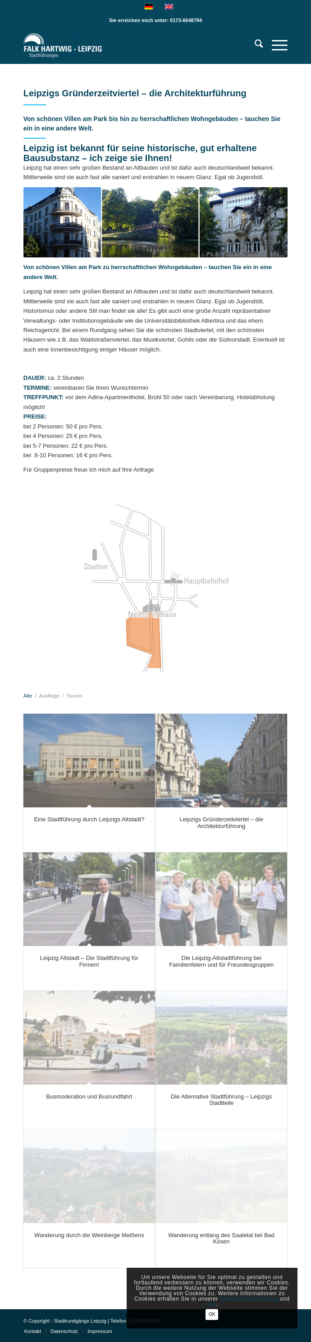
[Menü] (275, 45)
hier (211, 1304)
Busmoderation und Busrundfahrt (89, 1096)
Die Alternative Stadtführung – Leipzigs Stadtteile (221, 1099)
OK (212, 1314)
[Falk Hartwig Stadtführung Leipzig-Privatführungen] (129, 45)
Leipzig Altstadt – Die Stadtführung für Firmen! (89, 961)
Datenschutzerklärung (249, 1299)
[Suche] (254, 45)
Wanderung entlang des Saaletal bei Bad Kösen (221, 1238)
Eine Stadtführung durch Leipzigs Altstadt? (89, 819)
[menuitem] (254, 45)
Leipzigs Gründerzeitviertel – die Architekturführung (221, 822)
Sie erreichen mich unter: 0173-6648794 (155, 20)
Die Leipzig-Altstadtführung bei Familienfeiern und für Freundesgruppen (221, 961)
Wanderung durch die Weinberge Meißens (89, 1235)
